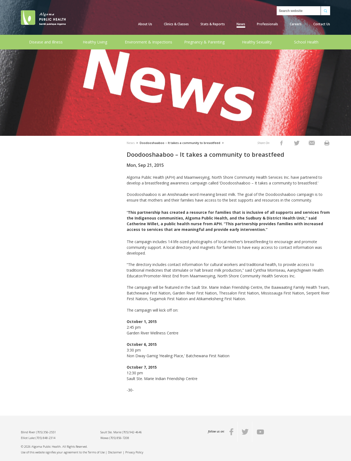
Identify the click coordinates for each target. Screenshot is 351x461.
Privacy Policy (134, 452)
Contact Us (321, 24)
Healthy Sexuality (257, 42)
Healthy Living (95, 42)
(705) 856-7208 (119, 438)
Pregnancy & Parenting (204, 42)
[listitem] (281, 143)
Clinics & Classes (176, 24)
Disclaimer (115, 452)
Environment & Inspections (148, 42)
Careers (296, 24)
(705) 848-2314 (45, 438)
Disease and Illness (46, 42)
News (241, 24)
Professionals (267, 24)
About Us (145, 24)
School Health (306, 42)
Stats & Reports (212, 24)
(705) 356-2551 (46, 432)
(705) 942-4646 (132, 432)
